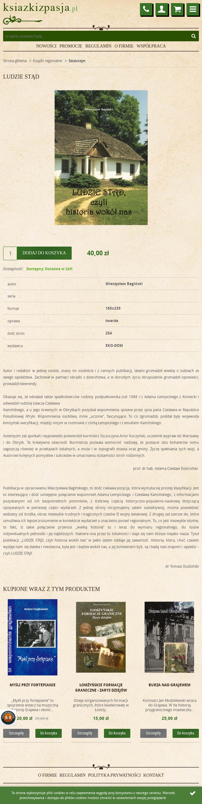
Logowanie (161, 9)
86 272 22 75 (146, 9)
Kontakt (153, 775)
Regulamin (98, 46)
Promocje (71, 46)
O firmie (123, 46)
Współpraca (151, 46)
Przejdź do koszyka (177, 9)
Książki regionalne (47, 60)
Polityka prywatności (114, 775)
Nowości (46, 46)
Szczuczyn (77, 60)
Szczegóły (16, 733)
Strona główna (15, 60)
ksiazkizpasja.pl (40, 8)
